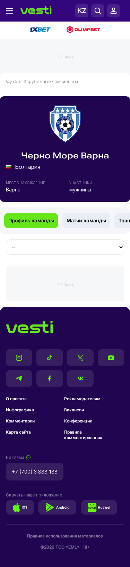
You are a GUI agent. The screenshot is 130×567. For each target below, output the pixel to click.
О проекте (16, 398)
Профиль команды (31, 220)
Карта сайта (18, 432)
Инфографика (20, 409)
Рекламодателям (82, 398)
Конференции (78, 421)
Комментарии (20, 421)
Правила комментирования (83, 434)
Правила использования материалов (65, 536)
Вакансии (74, 409)
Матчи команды (86, 220)
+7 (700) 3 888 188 (35, 472)
